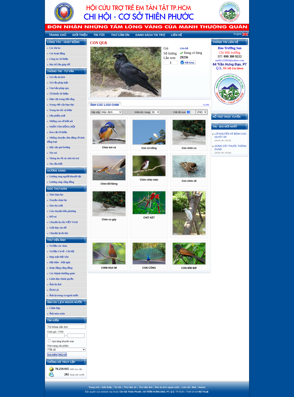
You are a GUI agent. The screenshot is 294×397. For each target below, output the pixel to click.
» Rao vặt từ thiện (57, 132)
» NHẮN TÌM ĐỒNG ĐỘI (61, 126)
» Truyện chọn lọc (57, 200)
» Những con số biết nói (60, 121)
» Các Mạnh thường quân (61, 273)
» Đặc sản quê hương (58, 147)
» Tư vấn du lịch (56, 77)
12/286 (206, 104)
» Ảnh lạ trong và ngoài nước (62, 295)
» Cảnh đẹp (53, 308)
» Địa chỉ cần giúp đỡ (58, 64)
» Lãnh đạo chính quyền (60, 278)
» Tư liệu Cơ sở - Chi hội (60, 251)
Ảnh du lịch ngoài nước (66, 302)
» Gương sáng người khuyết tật (64, 176)
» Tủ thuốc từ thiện (57, 93)
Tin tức (99, 35)
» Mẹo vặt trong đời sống (60, 99)
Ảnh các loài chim (104, 104)
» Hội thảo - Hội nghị (58, 262)
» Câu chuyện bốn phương (61, 211)
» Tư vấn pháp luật (57, 82)
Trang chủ (57, 35)
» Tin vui (52, 152)
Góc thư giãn (66, 189)
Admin (201, 387)
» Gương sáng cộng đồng (60, 182)
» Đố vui (52, 216)
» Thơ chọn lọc (55, 194)
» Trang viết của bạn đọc (60, 104)
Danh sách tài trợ (150, 35)
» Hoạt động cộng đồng (59, 267)
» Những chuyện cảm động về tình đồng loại (66, 139)
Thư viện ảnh (66, 240)
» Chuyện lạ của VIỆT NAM (62, 222)
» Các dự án (53, 48)
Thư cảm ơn (120, 35)
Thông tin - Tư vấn (66, 71)
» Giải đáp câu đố (56, 227)
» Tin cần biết (54, 163)
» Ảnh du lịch (54, 284)
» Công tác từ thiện (57, 59)
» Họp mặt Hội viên (58, 256)
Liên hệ (176, 35)
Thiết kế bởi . (197, 391)
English (241, 34)
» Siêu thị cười (55, 205)
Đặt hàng (189, 62)
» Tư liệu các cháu (57, 245)
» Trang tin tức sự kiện (59, 110)
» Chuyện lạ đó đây (57, 233)
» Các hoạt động (56, 53)
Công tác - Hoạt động (66, 42)
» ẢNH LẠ (53, 289)
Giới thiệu (79, 35)
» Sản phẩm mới (56, 115)
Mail (194, 387)
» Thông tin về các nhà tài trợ (63, 158)
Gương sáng (66, 171)
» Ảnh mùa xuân (56, 313)
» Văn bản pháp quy (58, 88)
